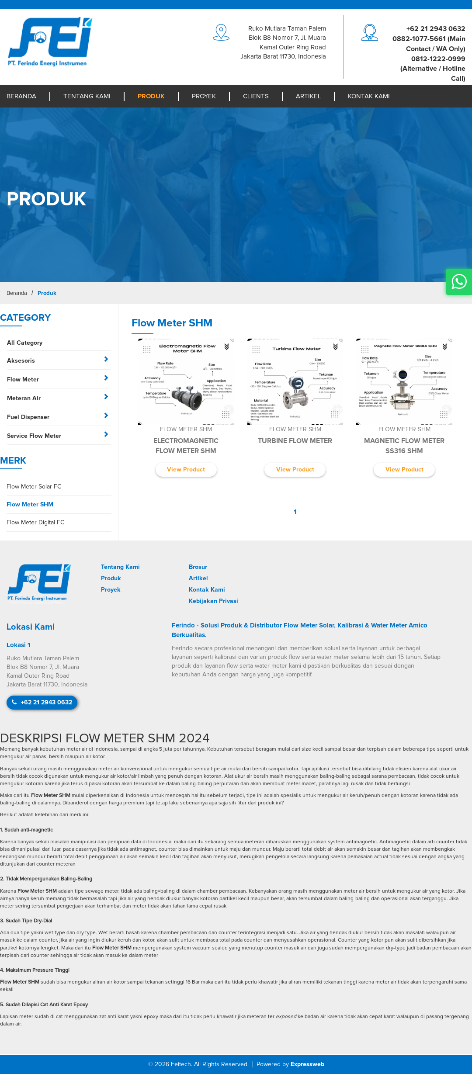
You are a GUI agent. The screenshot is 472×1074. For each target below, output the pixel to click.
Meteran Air (24, 398)
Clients (256, 96)
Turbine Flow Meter (295, 440)
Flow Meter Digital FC (35, 523)
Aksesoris (21, 361)
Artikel (308, 96)
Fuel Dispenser (28, 417)
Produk (151, 96)
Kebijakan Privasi (213, 601)
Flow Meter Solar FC (34, 487)
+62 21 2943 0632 (435, 28)
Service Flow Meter (34, 436)
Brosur (198, 567)
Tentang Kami (87, 96)
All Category (24, 343)
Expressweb (307, 1064)
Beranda (21, 96)
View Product (186, 470)
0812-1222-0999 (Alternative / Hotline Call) (432, 69)
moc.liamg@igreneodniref (426, 88)
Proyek (204, 96)
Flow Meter (23, 380)
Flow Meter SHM (30, 505)
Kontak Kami (369, 96)
